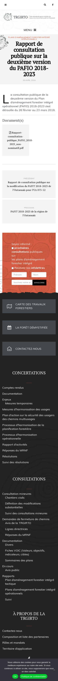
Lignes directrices (16, 529)
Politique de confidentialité (33, 676)
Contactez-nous (12, 631)
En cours (7, 566)
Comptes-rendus (13, 387)
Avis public (12, 570)
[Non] (54, 669)
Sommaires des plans (19, 560)
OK (15, 676)
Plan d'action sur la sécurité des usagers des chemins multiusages (28, 417)
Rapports (8, 576)
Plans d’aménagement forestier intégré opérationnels (29, 38)
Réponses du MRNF (15, 450)
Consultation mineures (16, 494)
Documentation (12, 393)
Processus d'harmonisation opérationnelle (19, 436)
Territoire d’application (17, 648)
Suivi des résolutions (15, 462)
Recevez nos (28, 268)
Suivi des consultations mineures (26, 513)
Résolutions (9, 456)
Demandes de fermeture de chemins (25, 519)
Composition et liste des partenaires (25, 637)
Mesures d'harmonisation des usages (26, 409)
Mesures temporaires (18, 403)
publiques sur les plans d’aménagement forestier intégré (28, 255)
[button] (45, 4)
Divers (9, 544)
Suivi (8, 599)
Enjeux (6, 399)
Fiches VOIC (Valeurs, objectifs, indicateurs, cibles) (25, 552)
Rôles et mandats (13, 642)
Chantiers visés (14, 497)
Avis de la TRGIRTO (18, 523)
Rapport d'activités (14, 444)
